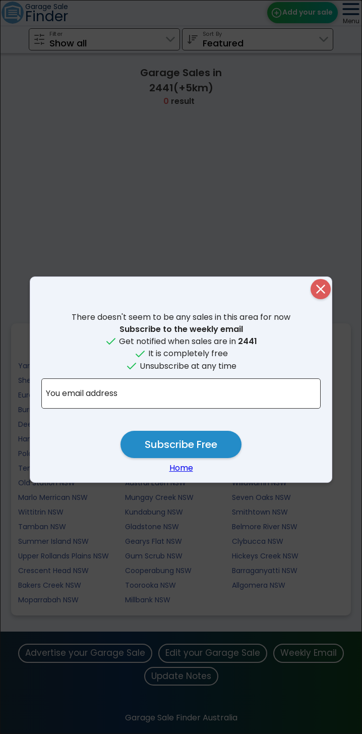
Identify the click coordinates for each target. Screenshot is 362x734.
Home (181, 468)
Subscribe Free (181, 444)
